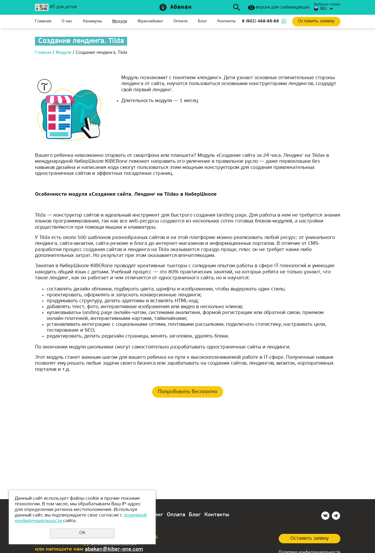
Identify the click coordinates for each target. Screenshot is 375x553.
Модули (119, 21)
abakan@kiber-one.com (114, 549)
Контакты (226, 21)
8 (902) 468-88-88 (260, 21)
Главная (43, 21)
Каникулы (92, 21)
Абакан (180, 7)
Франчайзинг (150, 21)
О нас (67, 21)
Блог (202, 21)
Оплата (181, 21)
